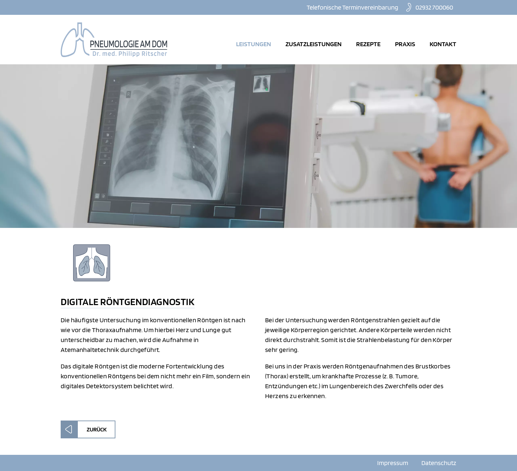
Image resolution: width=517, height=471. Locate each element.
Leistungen (253, 44)
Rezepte (368, 44)
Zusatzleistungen (314, 44)
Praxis (405, 44)
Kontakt (443, 44)
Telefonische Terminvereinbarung (352, 7)
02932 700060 (434, 7)
